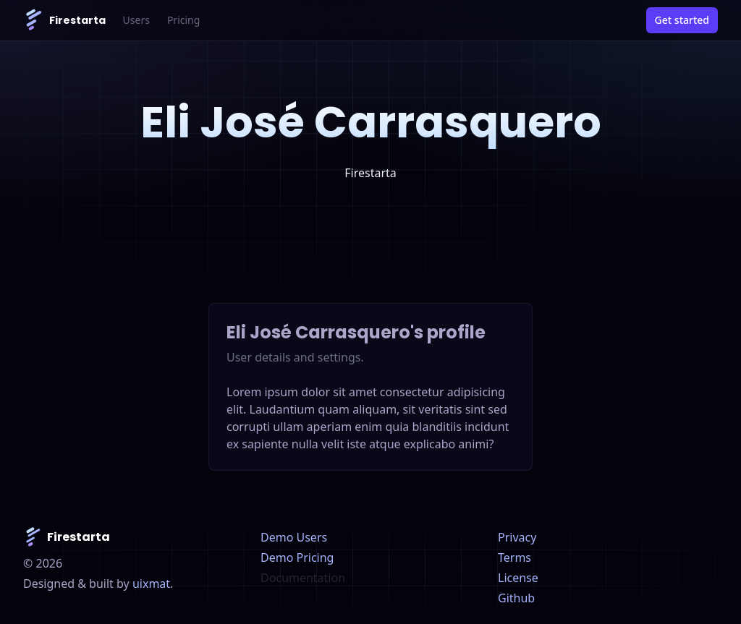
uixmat (151, 583)
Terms (514, 557)
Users (136, 20)
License (518, 578)
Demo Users (294, 537)
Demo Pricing (297, 557)
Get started (682, 20)
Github (516, 598)
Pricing (183, 20)
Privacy (517, 537)
